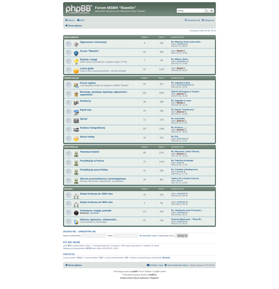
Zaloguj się (69, 231)
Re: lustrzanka (178, 118)
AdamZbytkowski (184, 85)
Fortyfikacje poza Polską (94, 169)
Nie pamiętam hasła (148, 235)
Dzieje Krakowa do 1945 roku (96, 193)
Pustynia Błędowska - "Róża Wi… (187, 219)
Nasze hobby (87, 136)
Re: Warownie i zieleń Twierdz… (186, 151)
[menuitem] (80, 20)
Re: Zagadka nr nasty (181, 101)
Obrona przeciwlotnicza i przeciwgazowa (103, 178)
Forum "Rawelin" (89, 51)
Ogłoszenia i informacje (93, 42)
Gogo (179, 163)
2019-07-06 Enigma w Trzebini (185, 92)
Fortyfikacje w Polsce (92, 160)
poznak (180, 171)
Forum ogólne (71, 78)
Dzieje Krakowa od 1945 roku (96, 202)
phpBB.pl (153, 275)
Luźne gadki (87, 68)
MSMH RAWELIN (71, 37)
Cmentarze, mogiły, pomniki (95, 210)
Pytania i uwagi (88, 59)
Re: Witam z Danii (179, 59)
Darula (180, 51)
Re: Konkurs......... (179, 127)
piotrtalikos (181, 61)
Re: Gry (174, 136)
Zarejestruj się (87, 231)
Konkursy (85, 101)
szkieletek (181, 44)
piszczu (180, 94)
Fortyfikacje (71, 147)
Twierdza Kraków (89, 151)
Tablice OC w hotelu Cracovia (185, 178)
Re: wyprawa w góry (180, 83)
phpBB (134, 272)
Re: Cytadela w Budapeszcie (184, 169)
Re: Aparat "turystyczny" (183, 109)
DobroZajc (181, 139)
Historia (68, 189)
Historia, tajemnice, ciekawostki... (99, 219)
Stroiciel (166, 258)
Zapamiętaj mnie (167, 235)
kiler (178, 180)
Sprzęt (83, 118)
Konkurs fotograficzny (92, 127)
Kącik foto (86, 109)
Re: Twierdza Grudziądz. (182, 160)
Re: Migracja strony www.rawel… (186, 42)
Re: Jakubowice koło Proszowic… (187, 210)
